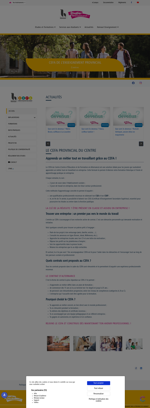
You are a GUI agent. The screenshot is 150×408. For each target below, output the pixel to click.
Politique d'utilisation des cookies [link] (98, 400)
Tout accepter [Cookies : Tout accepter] (99, 383)
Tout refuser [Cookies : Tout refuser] (98, 388)
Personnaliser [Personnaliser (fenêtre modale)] (99, 394)
